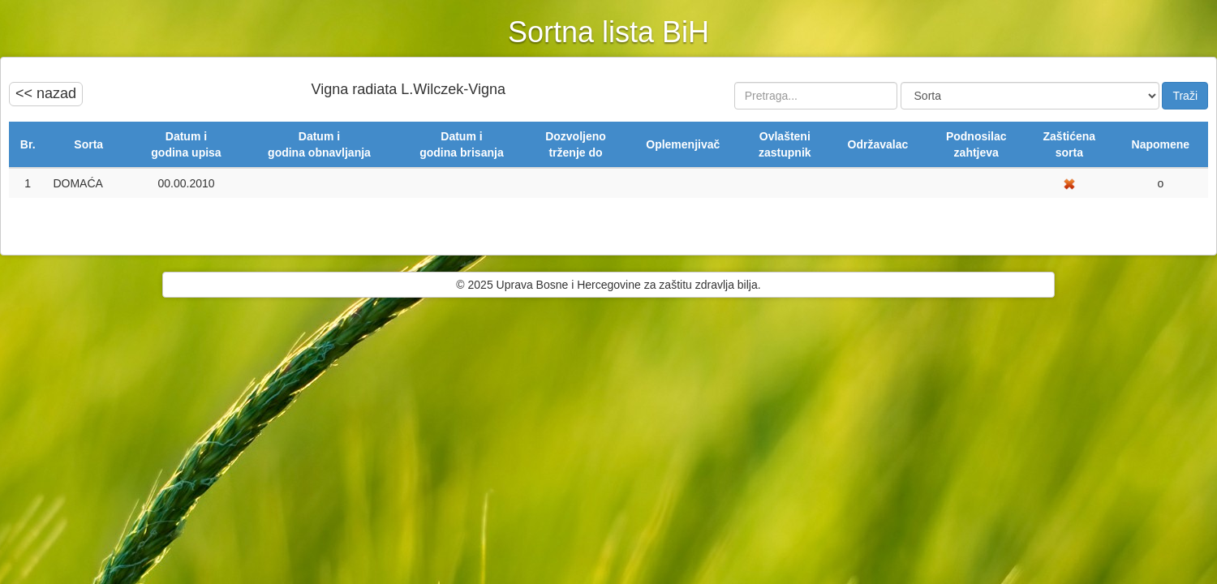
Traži (1185, 95)
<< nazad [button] (45, 93)
